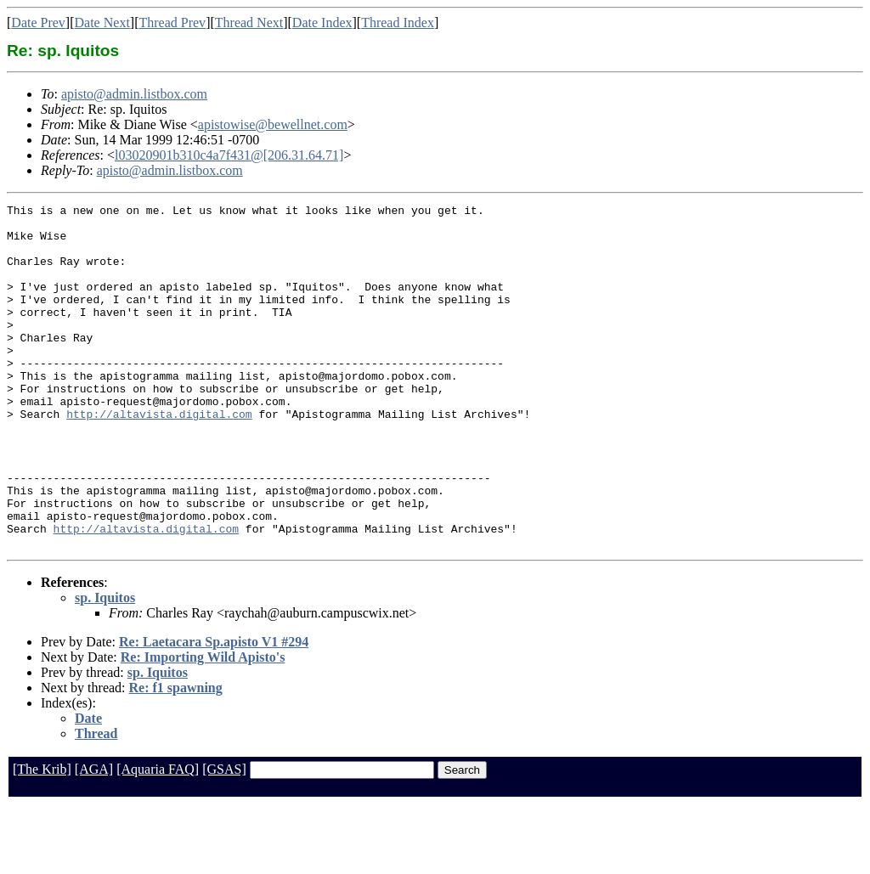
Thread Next (249, 22)
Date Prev (38, 22)
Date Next (102, 22)
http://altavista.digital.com (158, 457)
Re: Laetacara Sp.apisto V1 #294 (213, 710)
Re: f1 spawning (176, 756)
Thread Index (397, 22)
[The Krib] (42, 838)
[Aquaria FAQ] (157, 838)
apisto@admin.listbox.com (134, 94)
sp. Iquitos (105, 666)
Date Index (322, 22)
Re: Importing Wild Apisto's (203, 726)
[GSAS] (224, 838)
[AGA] (94, 838)
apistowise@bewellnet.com (272, 124)
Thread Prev (172, 22)
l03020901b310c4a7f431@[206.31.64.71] (229, 155)
